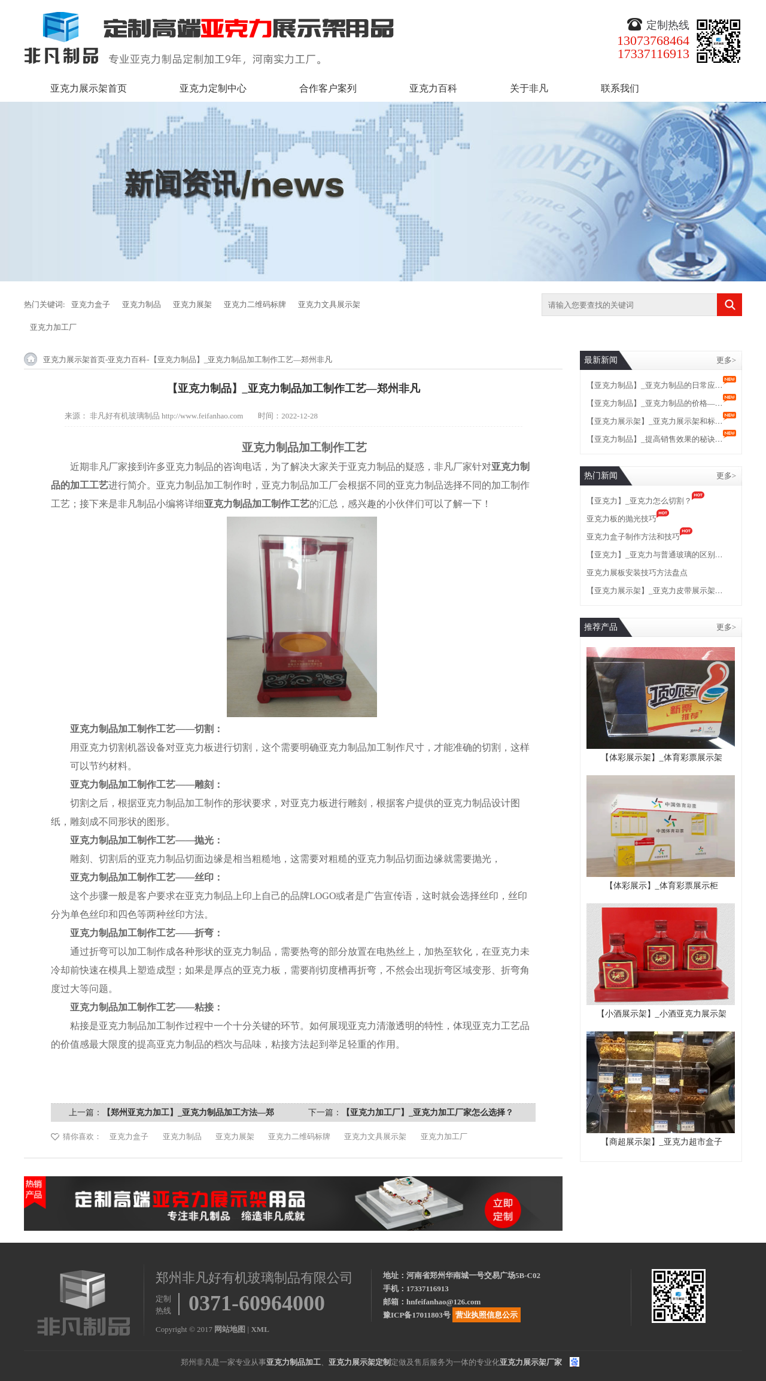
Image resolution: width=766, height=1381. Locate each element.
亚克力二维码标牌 (255, 304)
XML (260, 1329)
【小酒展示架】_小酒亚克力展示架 (662, 1013)
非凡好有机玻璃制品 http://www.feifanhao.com (167, 415)
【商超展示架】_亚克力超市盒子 (661, 1141)
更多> (726, 360)
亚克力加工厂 (53, 327)
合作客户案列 (328, 88)
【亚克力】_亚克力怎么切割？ (639, 500)
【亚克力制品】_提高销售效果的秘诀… (654, 439)
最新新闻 (601, 360)
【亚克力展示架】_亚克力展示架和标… (654, 421)
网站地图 (229, 1329)
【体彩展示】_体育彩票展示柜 (661, 885)
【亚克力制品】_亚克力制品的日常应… (654, 385)
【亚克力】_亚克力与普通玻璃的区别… (654, 554)
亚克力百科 (433, 88)
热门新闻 (601, 475)
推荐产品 (601, 627)
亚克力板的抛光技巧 (621, 518)
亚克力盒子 (90, 304)
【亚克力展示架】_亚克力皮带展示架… (654, 590)
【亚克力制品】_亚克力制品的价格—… (654, 403)
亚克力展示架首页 (88, 88)
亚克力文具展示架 (329, 304)
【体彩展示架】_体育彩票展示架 (661, 757)
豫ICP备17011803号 (417, 1314)
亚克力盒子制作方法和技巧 (633, 536)
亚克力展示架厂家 (531, 1362)
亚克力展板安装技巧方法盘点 (637, 572)
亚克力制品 (141, 304)
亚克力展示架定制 (360, 1362)
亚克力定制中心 (213, 88)
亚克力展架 (192, 304)
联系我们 (620, 88)
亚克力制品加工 (293, 1362)
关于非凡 (529, 88)
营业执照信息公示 (486, 1314)
